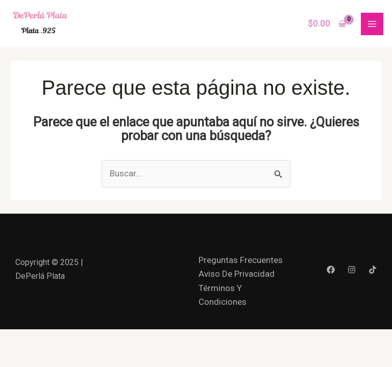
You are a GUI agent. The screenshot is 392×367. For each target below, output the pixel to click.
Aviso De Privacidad (237, 274)
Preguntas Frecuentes (241, 260)
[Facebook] (331, 270)
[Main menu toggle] (372, 24)
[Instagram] (352, 270)
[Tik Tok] (373, 270)
